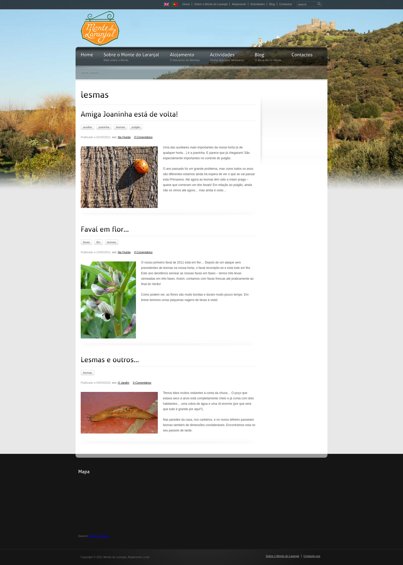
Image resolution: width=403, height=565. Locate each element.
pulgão (136, 127)
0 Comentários (143, 137)
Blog (272, 4)
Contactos (285, 4)
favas (86, 242)
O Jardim (123, 382)
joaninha (104, 127)
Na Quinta (124, 137)
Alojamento (239, 4)
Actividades (257, 4)
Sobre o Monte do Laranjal (210, 4)
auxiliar (87, 127)
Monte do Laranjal (98, 536)
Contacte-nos (312, 556)
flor (98, 242)
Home (186, 4)
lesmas (120, 127)
